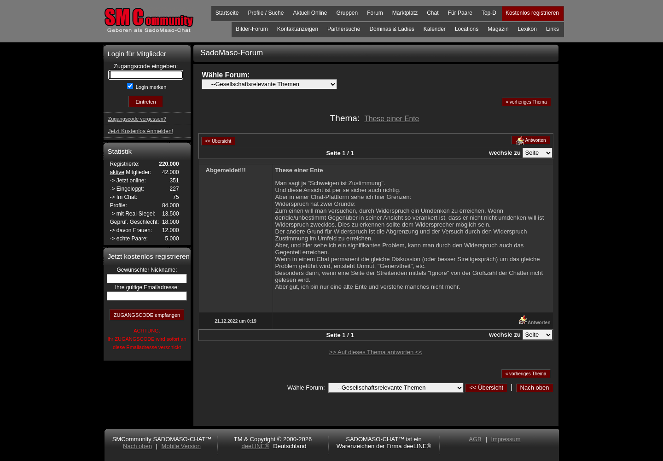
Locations (466, 29)
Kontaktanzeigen (297, 29)
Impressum (505, 439)
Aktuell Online (310, 13)
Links (552, 29)
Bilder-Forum (252, 29)
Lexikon (527, 29)
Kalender (435, 29)
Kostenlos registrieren (532, 13)
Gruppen (347, 13)
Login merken (150, 87)
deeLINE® (255, 446)
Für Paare (460, 13)
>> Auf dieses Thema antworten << (375, 352)
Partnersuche (343, 29)
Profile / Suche (266, 13)
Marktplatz (405, 13)
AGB (475, 439)
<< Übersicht (486, 387)
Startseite (227, 13)
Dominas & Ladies (391, 29)
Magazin (498, 29)
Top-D (489, 13)
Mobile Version (181, 446)
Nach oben (534, 387)
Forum (375, 13)
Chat (432, 13)
